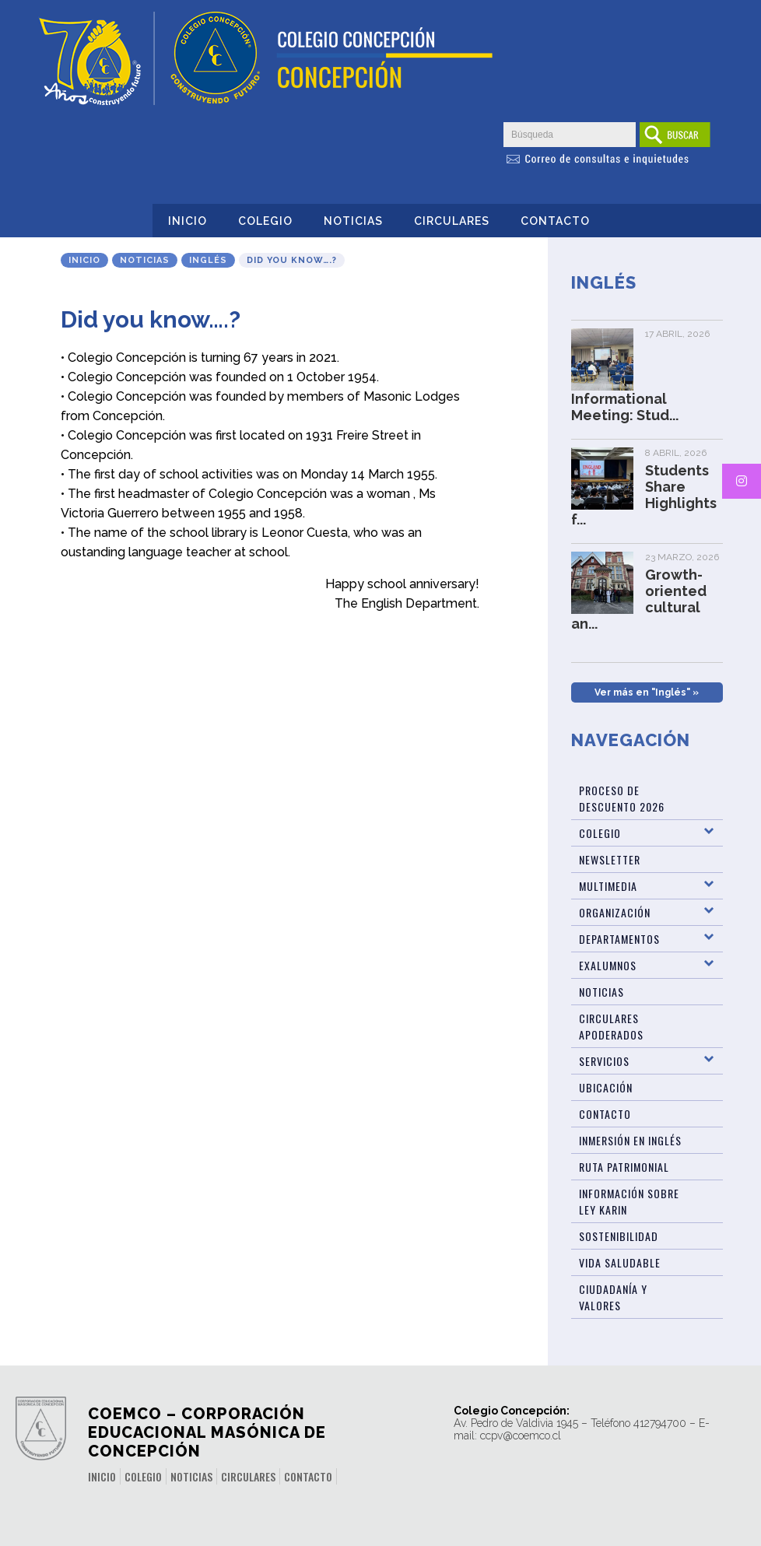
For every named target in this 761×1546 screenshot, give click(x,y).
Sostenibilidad (618, 1236)
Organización (615, 912)
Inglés (208, 260)
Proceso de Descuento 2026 (622, 798)
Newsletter (609, 859)
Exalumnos (608, 965)
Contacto (555, 221)
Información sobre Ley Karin (629, 1201)
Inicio (187, 221)
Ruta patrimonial (624, 1167)
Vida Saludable (620, 1262)
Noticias (353, 221)
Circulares (451, 221)
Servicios (604, 1061)
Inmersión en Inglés (630, 1140)
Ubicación (606, 1087)
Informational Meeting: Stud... (625, 407)
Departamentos (619, 939)
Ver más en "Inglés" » (646, 692)
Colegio (265, 221)
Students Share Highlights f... (644, 495)
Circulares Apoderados (611, 1026)
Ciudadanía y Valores (613, 1297)
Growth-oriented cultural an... (639, 599)
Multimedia (608, 886)
